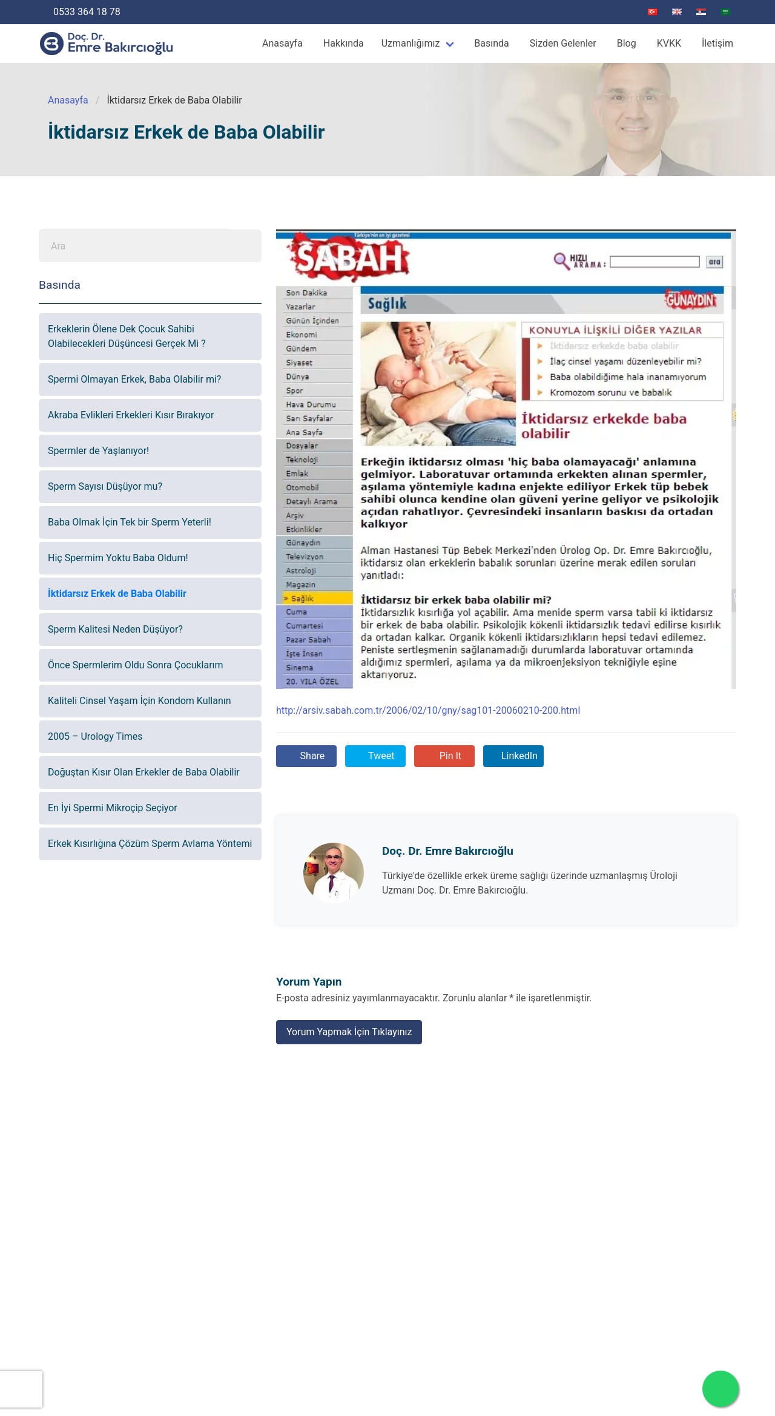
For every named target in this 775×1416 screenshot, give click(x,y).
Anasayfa (282, 43)
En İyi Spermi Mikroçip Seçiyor (112, 808)
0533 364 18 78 (85, 12)
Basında (491, 43)
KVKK (669, 43)
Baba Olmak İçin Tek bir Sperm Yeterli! (129, 522)
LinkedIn (518, 756)
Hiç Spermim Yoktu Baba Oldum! (118, 558)
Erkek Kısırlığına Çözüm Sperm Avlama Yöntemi (150, 843)
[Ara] (135, 245)
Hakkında (343, 43)
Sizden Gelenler (563, 43)
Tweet (380, 756)
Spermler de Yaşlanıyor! (98, 450)
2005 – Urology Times (95, 736)
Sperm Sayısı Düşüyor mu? (105, 486)
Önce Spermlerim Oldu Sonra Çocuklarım (135, 665)
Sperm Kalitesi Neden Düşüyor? (115, 629)
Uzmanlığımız (410, 43)
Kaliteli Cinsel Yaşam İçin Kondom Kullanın (139, 700)
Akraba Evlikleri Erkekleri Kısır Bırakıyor (131, 415)
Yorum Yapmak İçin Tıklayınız (349, 1032)
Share (311, 756)
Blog (626, 43)
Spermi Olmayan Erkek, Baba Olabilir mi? (134, 379)
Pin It (449, 756)
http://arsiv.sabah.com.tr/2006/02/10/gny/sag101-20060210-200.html (428, 710)
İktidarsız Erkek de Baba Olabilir (117, 593)
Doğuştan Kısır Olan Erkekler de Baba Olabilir (144, 772)
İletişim (717, 43)
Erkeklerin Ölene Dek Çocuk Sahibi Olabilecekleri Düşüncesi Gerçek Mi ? (127, 336)
